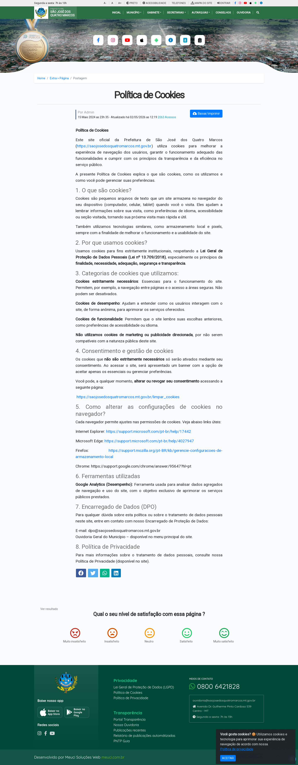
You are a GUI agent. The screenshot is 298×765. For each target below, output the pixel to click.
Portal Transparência (129, 719)
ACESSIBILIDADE (155, 3)
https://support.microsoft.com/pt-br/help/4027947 (149, 441)
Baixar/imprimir (206, 113)
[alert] (292, 759)
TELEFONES (178, 3)
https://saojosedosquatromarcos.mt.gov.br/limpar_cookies (128, 397)
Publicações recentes (130, 730)
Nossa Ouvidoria (126, 725)
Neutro (150, 635)
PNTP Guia (122, 741)
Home (41, 78)
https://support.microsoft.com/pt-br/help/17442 (148, 431)
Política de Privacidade (131, 698)
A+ (119, 3)
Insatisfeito (112, 635)
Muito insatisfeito (74, 635)
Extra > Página (59, 78)
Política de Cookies (128, 692)
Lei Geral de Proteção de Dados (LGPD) (144, 687)
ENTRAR (223, 3)
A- (105, 3)
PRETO (132, 3)
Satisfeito (186, 635)
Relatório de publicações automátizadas (144, 736)
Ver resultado (49, 609)
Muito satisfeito (223, 635)
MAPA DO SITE (201, 3)
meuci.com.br (112, 757)
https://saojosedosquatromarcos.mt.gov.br (114, 146)
